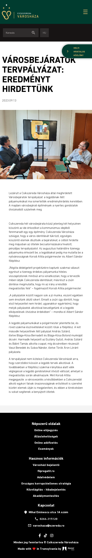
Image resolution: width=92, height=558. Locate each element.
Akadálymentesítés (46, 496)
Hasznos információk (46, 458)
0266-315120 (46, 519)
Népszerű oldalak (46, 423)
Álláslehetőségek (46, 436)
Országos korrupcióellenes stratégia (46, 483)
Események (46, 448)
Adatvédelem (46, 477)
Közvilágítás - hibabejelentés (46, 489)
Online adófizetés (46, 442)
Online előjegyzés (46, 430)
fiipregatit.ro (46, 471)
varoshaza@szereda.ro (46, 525)
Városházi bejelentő (46, 465)
